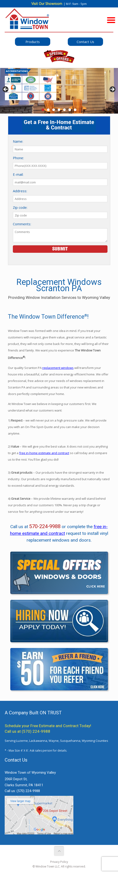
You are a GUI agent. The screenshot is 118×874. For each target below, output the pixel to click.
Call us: (22, 791)
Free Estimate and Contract (54, 725)
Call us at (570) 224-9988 (27, 731)
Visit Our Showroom (46, 4)
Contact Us (85, 41)
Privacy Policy (59, 862)
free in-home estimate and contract (44, 453)
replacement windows (58, 368)
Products (32, 41)
